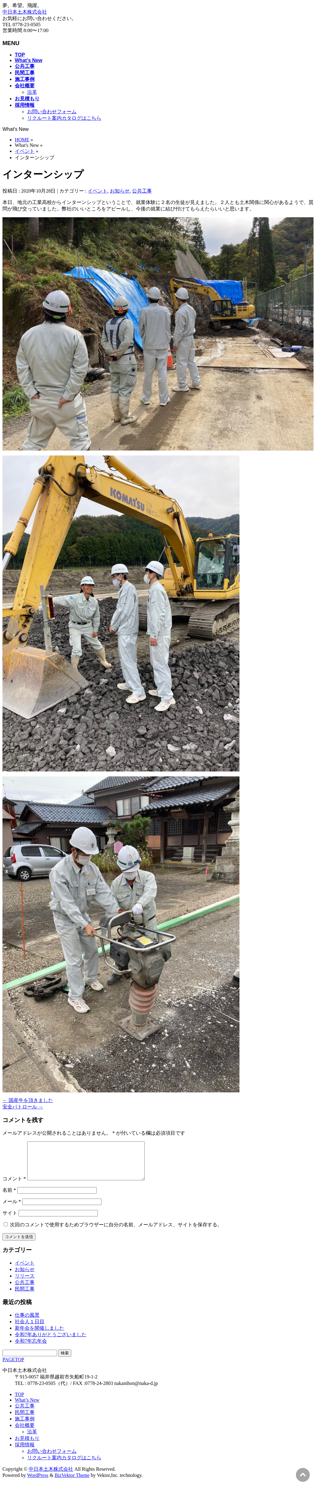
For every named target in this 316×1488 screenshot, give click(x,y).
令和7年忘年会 (31, 1348)
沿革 (32, 92)
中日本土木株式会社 (24, 12)
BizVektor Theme (72, 1482)
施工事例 (25, 1426)
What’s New (27, 1407)
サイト (9, 1220)
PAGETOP (13, 1367)
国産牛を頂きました (27, 1100)
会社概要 (25, 1432)
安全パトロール (22, 1106)
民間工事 (25, 1296)
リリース (25, 1283)
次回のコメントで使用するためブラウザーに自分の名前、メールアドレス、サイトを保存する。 (116, 1232)
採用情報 (25, 1452)
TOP (19, 1401)
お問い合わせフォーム (52, 111)
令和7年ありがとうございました (50, 1342)
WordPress (37, 1482)
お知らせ (120, 190)
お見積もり (27, 1445)
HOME (22, 139)
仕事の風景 (27, 1322)
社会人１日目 (29, 1329)
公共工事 (142, 190)
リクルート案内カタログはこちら (64, 118)
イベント (25, 151)
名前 (9, 1197)
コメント (14, 1186)
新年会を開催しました (39, 1335)
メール (11, 1209)
